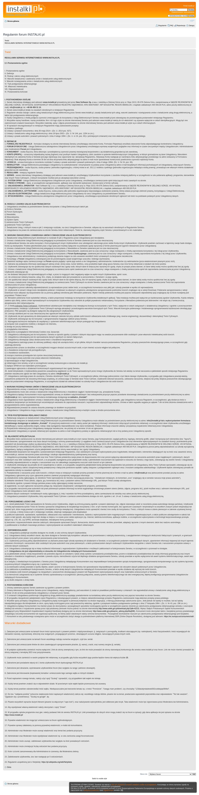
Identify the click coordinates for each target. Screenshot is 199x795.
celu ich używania (118, 785)
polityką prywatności (91, 790)
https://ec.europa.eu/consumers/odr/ (179, 616)
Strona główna (13, 21)
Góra (9, 767)
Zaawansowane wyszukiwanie (182, 12)
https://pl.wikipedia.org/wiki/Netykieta (57, 762)
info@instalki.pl (16, 107)
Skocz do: (144, 774)
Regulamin (162, 25)
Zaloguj (191, 25)
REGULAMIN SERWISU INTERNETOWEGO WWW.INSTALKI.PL (30, 43)
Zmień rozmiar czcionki (192, 20)
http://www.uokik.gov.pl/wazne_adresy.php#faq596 (113, 611)
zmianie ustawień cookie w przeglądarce (141, 785)
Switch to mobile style (99, 778)
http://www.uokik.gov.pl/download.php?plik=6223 (119, 608)
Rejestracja (181, 25)
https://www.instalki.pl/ (14, 715)
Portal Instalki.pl (188, 6)
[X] (122, 790)
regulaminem (108, 790)
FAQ (171, 25)
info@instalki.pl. (62, 374)
